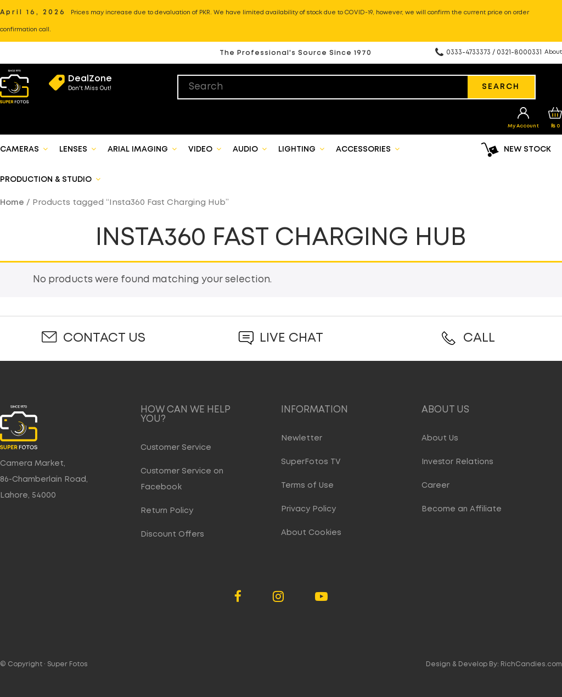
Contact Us (104, 338)
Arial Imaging (142, 149)
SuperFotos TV (311, 462)
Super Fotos (67, 664)
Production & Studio (50, 179)
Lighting (301, 149)
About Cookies (311, 532)
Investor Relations (457, 462)
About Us (440, 438)
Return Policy (166, 511)
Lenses (77, 149)
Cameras (24, 149)
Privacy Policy (308, 509)
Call (479, 338)
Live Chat (291, 338)
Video (204, 149)
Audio (250, 149)
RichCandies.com (531, 664)
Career (435, 485)
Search (501, 86)
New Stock (527, 149)
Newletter (301, 438)
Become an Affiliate (462, 509)
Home (12, 203)
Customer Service (175, 447)
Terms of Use (307, 485)
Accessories (368, 149)
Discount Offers (172, 534)
